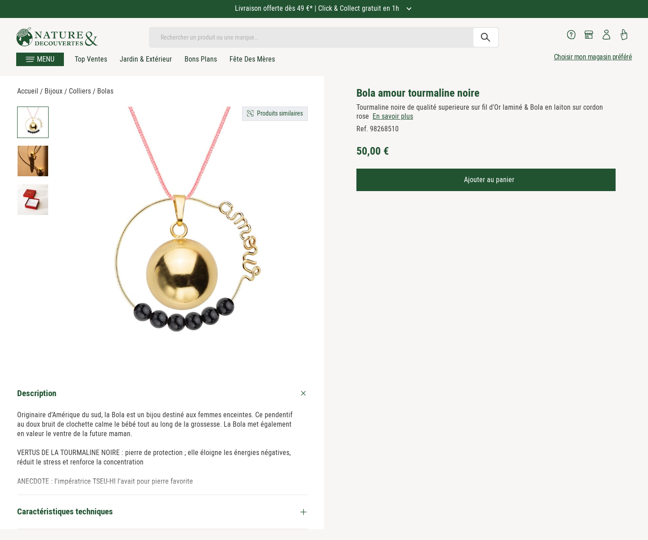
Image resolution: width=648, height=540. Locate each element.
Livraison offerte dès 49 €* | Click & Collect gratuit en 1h (318, 8)
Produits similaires (280, 113)
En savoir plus (393, 116)
